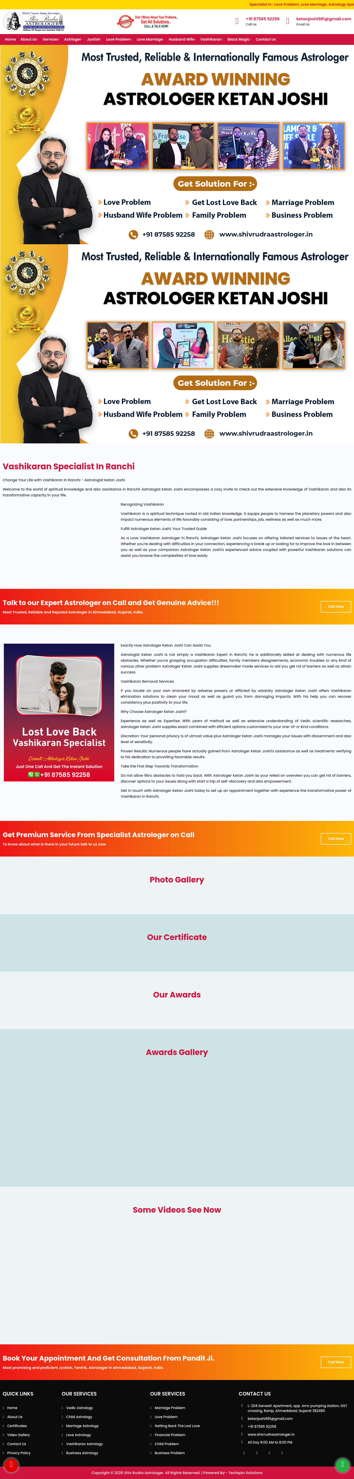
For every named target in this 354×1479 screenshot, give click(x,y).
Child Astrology (79, 1416)
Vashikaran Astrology (84, 1444)
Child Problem (167, 1444)
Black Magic (239, 39)
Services (51, 39)
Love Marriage (150, 39)
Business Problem (170, 1453)
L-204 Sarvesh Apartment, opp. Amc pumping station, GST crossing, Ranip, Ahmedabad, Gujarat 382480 (297, 1408)
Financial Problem (170, 1435)
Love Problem (119, 39)
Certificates (17, 1426)
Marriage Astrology (82, 1426)
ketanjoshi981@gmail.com (270, 1418)
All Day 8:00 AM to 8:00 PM (270, 1442)
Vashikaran (211, 39)
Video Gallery (18, 1435)
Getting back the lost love (177, 1426)
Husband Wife (182, 39)
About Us (29, 39)
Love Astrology (78, 1435)
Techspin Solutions (245, 1472)
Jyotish (94, 39)
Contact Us (266, 39)
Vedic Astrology (79, 1407)
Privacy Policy (18, 1453)
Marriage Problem (170, 1407)
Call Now (336, 606)
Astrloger (73, 39)
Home (10, 39)
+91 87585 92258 (262, 1426)
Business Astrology (82, 1453)
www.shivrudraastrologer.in (271, 1434)
